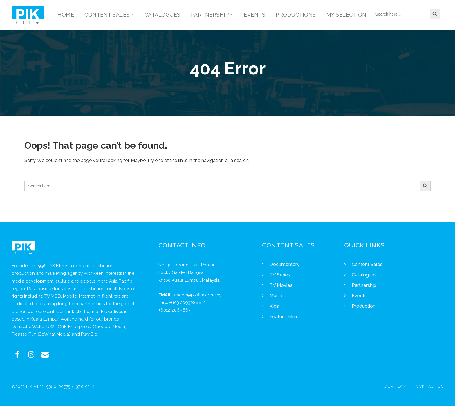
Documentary (284, 264)
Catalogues (364, 275)
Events (359, 295)
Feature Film (283, 316)
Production (363, 306)
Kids (274, 306)
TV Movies (281, 285)
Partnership (364, 285)
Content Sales (367, 264)
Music (276, 295)
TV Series (280, 275)
